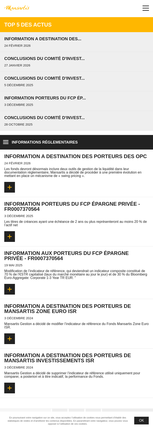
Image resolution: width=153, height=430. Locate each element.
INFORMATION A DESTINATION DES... (42, 38)
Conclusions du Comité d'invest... (44, 58)
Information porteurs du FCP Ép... (45, 98)
